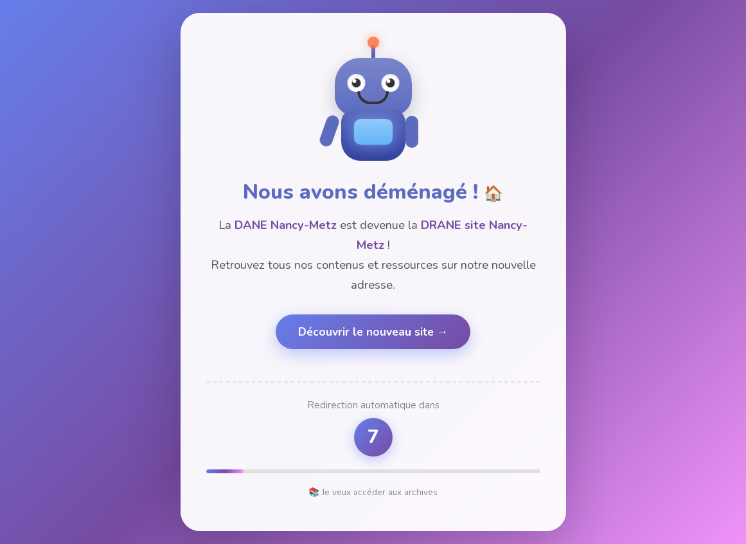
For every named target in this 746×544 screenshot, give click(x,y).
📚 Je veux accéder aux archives (373, 492)
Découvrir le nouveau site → (373, 332)
